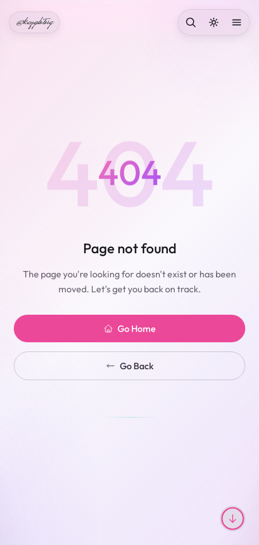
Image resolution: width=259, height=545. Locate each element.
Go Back (130, 366)
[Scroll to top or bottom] (232, 518)
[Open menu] (236, 22)
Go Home (130, 328)
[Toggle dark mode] (213, 22)
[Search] (190, 22)
